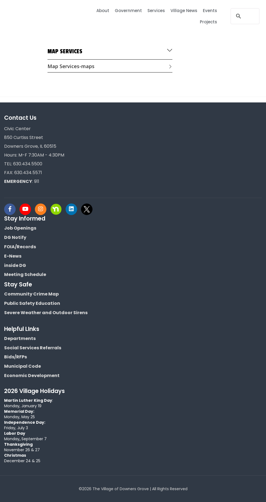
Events (210, 10)
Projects (208, 22)
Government (128, 10)
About (102, 10)
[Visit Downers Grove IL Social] (11, 209)
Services (156, 10)
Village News (183, 10)
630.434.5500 (27, 164)
